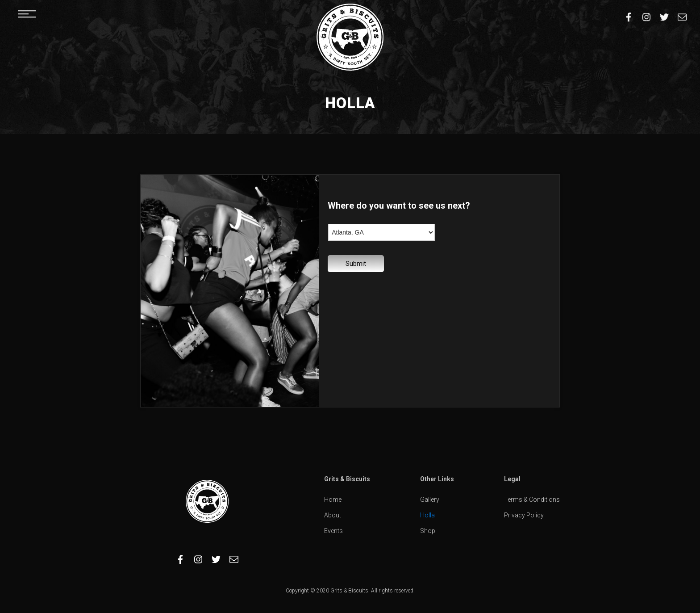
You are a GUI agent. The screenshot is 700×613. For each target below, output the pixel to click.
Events (333, 530)
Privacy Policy (524, 515)
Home (333, 499)
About (332, 515)
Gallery (429, 499)
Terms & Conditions (532, 499)
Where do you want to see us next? (399, 205)
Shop (427, 530)
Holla (427, 515)
